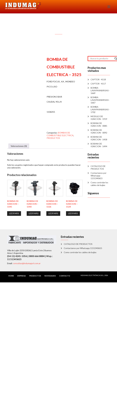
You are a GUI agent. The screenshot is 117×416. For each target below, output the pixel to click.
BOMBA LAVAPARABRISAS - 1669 (100, 90)
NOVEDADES (50, 276)
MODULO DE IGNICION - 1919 (99, 117)
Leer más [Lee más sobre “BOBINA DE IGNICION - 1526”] (53, 213)
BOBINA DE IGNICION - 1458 (99, 138)
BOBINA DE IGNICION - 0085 (99, 124)
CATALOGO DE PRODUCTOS (98, 167)
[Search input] (101, 58)
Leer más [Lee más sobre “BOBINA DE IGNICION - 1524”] (73, 213)
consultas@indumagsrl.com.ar (27, 263)
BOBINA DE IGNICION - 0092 (99, 131)
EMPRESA (21, 276)
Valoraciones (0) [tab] (19, 146)
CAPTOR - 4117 (98, 83)
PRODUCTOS (53, 138)
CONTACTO (64, 276)
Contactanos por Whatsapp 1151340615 (98, 176)
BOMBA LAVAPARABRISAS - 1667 (100, 100)
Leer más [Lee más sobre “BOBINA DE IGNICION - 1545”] (14, 213)
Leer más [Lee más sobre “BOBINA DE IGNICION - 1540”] (33, 213)
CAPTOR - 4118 (98, 79)
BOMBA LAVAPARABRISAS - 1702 (100, 109)
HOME (11, 276)
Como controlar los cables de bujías (99, 183)
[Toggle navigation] (109, 6)
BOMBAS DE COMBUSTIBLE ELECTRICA (60, 134)
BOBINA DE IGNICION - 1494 (99, 145)
